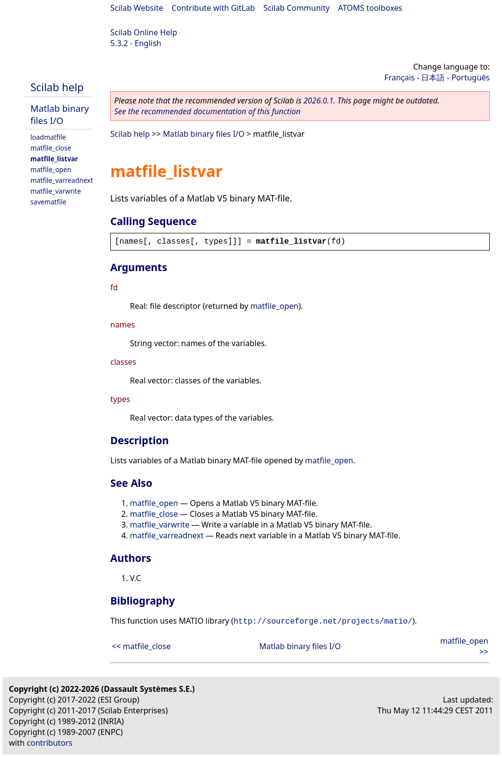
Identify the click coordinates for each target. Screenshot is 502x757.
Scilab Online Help (143, 32)
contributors (50, 742)
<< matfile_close (141, 646)
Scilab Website (136, 7)
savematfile (48, 201)
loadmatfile (48, 137)
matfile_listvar (54, 158)
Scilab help (57, 87)
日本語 (433, 77)
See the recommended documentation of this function (207, 111)
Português (471, 77)
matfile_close (50, 147)
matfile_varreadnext (61, 180)
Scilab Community (296, 7)
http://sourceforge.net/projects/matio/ (322, 621)
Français (399, 77)
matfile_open (50, 169)
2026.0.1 (318, 100)
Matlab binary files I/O (59, 114)
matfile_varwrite (55, 191)
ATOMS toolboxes (370, 7)
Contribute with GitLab (213, 7)
